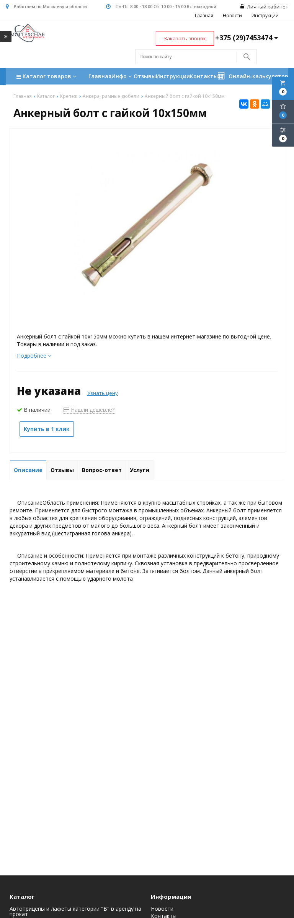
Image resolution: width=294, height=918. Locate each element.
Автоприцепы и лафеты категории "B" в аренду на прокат (75, 911)
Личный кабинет (264, 6)
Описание (28, 470)
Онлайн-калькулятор (253, 76)
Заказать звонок (185, 38)
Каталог (22, 896)
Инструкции (265, 15)
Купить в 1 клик (47, 429)
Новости (232, 15)
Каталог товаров (47, 76)
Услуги (139, 470)
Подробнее (34, 355)
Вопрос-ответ (102, 470)
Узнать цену (102, 393)
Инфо (122, 76)
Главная (204, 15)
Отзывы (145, 76)
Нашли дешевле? (89, 409)
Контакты (204, 76)
